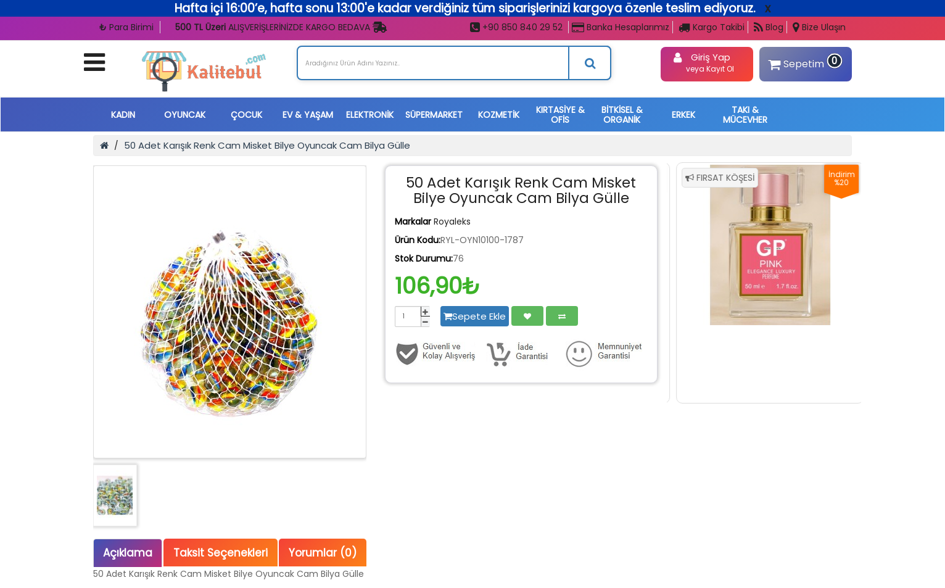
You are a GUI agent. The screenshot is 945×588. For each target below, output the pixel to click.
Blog (768, 27)
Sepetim (804, 62)
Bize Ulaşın (819, 27)
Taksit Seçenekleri (220, 552)
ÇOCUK (246, 115)
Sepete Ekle (475, 316)
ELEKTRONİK (370, 115)
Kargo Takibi (712, 27)
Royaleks (452, 221)
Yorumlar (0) (323, 552)
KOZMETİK (498, 115)
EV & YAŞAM (308, 115)
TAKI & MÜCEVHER (745, 115)
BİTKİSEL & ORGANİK (622, 115)
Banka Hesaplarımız (620, 27)
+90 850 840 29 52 (516, 27)
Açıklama (127, 552)
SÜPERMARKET (434, 115)
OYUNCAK (184, 115)
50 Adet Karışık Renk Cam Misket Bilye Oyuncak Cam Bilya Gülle (267, 145)
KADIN (123, 115)
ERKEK (683, 115)
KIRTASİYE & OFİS (560, 115)
